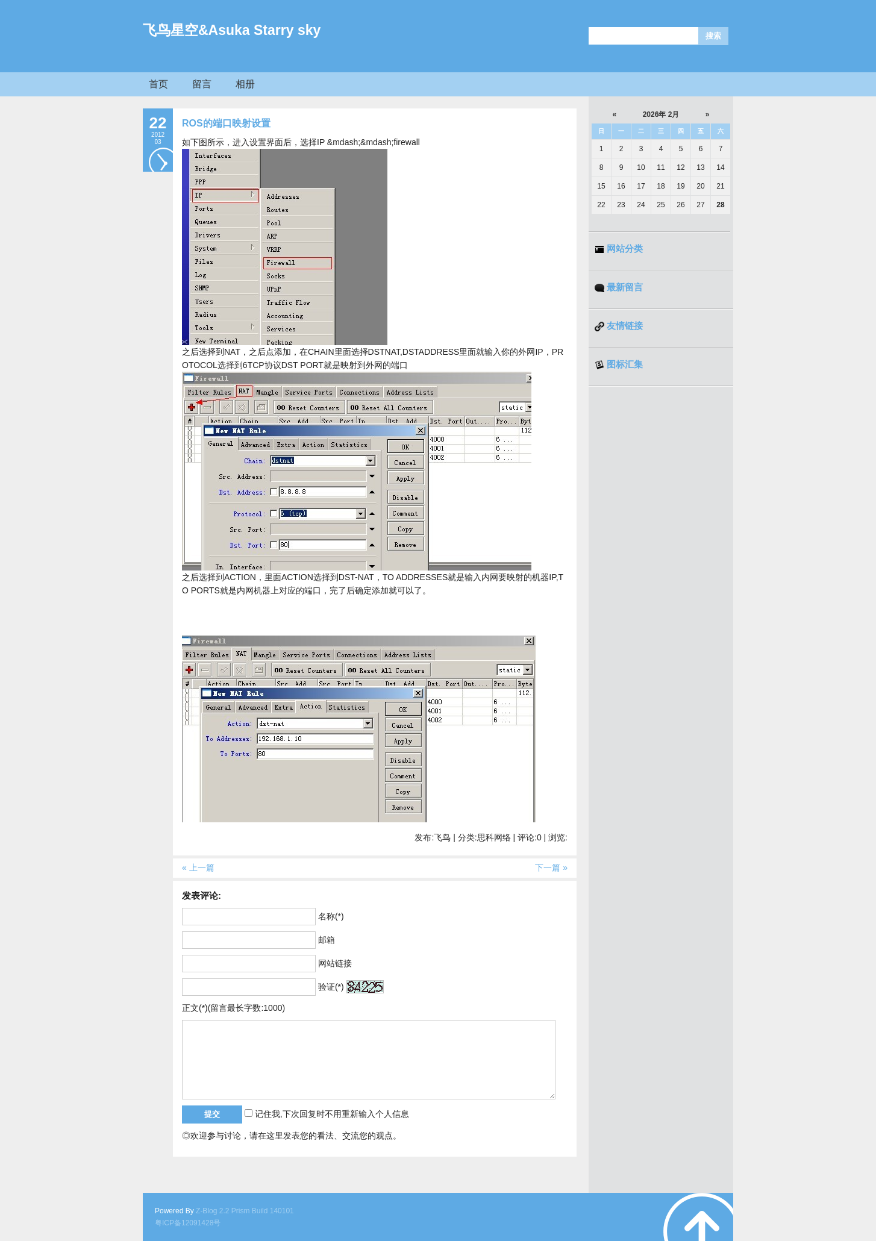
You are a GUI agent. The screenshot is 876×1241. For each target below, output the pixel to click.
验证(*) (331, 987)
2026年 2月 (661, 114)
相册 (245, 84)
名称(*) (331, 916)
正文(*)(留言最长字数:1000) (233, 1008)
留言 (201, 84)
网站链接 (335, 963)
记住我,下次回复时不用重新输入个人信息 (332, 1114)
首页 (158, 84)
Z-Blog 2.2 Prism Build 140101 (245, 1211)
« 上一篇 (198, 867)
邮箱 (326, 940)
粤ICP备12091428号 (188, 1223)
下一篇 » (551, 867)
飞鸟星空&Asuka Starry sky (232, 30)
